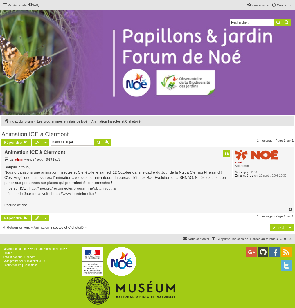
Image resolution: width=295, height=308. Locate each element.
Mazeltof (32, 261)
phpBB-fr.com (26, 257)
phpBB (27, 249)
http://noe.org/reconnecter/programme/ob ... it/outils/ (72, 188)
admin (239, 162)
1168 (254, 172)
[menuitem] (34, 5)
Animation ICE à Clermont (35, 134)
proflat (14, 261)
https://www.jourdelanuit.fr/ (73, 194)
